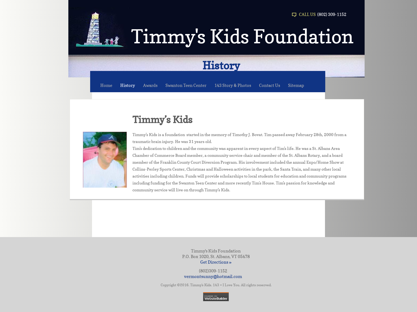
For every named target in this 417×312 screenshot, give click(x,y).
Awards (150, 85)
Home (106, 85)
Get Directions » (215, 262)
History (127, 85)
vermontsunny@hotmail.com (213, 276)
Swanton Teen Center (185, 85)
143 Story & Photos (232, 85)
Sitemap (296, 85)
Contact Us (269, 85)
